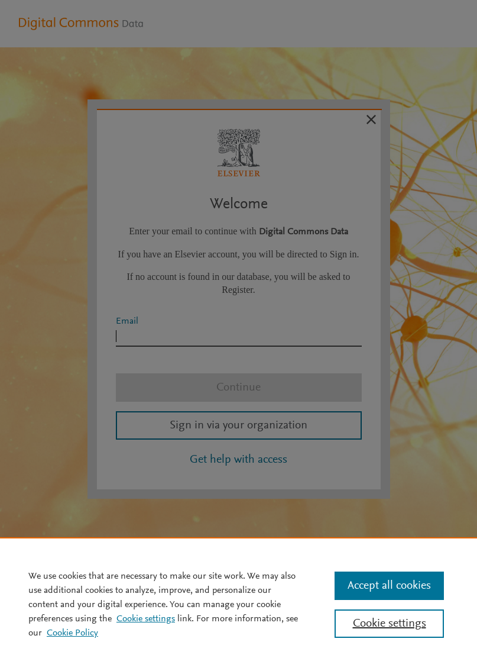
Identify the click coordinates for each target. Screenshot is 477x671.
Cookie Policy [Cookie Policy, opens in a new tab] (72, 633)
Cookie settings (145, 619)
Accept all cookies (389, 586)
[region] (238, 604)
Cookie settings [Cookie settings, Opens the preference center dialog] (389, 624)
